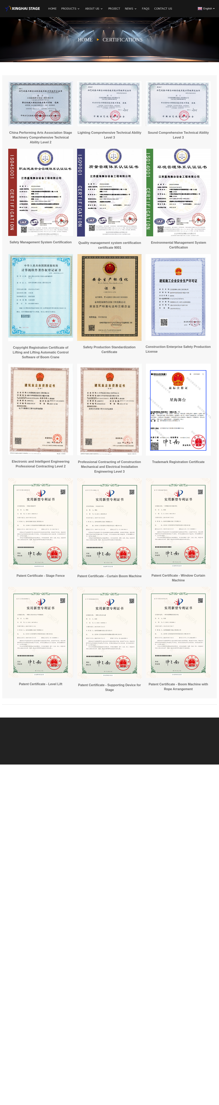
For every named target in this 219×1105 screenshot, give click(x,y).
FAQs (145, 8)
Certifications (123, 39)
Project (114, 8)
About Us (94, 9)
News (131, 9)
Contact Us (163, 8)
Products (70, 9)
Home (52, 8)
